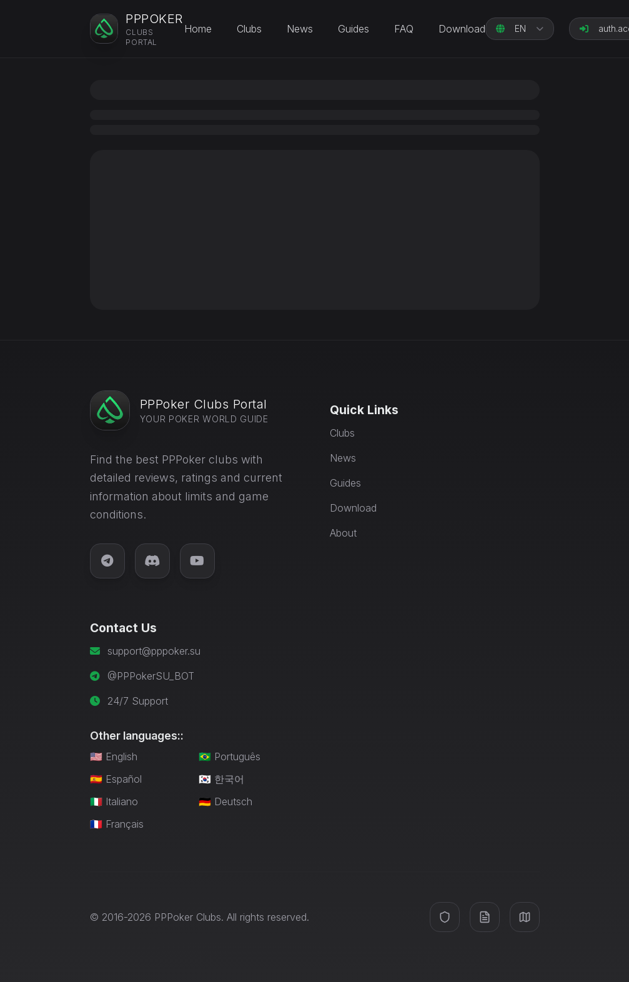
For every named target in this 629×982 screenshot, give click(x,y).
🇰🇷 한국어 (221, 779)
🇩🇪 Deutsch (225, 801)
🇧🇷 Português (229, 756)
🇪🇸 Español (116, 779)
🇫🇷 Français (117, 824)
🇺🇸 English (113, 756)
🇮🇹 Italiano (114, 801)
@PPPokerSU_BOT (150, 676)
